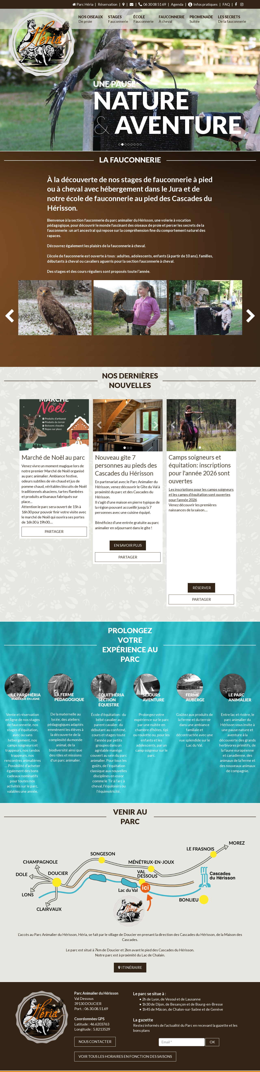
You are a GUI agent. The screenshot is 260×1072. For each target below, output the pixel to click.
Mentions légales (236, 1051)
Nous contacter (95, 994)
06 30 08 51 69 (152, 4)
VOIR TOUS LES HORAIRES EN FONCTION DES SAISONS (125, 1009)
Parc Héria (82, 4)
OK (212, 994)
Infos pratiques (203, 4)
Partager (54, 522)
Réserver (201, 578)
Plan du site (216, 1051)
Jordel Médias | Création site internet (137, 1051)
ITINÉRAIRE (130, 920)
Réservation (107, 4)
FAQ (226, 4)
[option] (55, 321)
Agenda (177, 4)
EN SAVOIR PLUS (128, 535)
